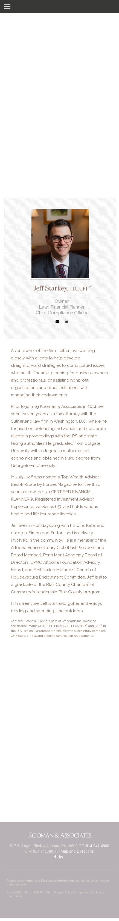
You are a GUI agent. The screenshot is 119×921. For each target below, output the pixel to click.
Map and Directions (77, 850)
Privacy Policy (63, 891)
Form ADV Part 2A (37, 891)
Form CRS (14, 891)
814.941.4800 (97, 844)
